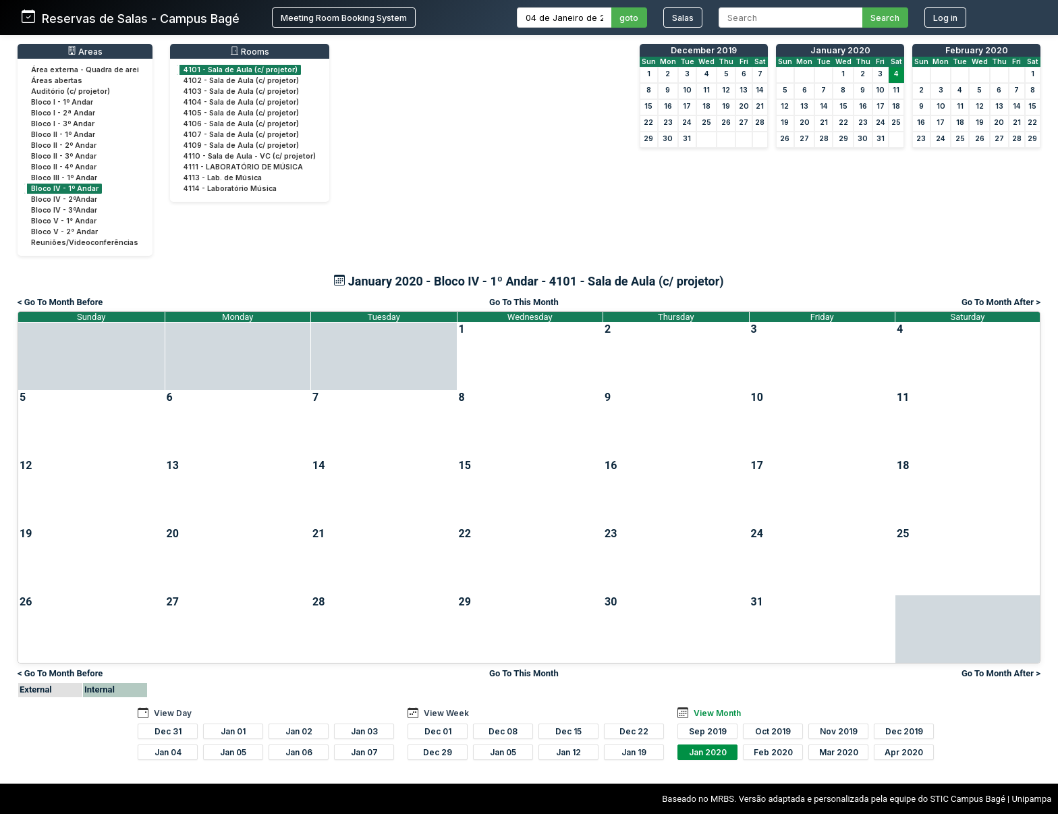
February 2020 (976, 50)
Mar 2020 (838, 752)
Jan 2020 (708, 752)
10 (687, 90)
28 (759, 122)
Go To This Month (524, 302)
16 (668, 106)
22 (648, 122)
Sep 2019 (708, 731)
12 (726, 90)
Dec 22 (633, 731)
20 (744, 106)
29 (648, 138)
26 (726, 122)
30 (668, 138)
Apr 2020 (904, 752)
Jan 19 (633, 752)
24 (687, 122)
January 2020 (840, 50)
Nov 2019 (839, 731)
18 (706, 106)
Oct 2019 (773, 731)
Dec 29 (437, 752)
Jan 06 (298, 752)
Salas (683, 18)
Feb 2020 (773, 752)
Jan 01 (233, 731)
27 (743, 122)
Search (884, 18)
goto (628, 18)
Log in (945, 18)
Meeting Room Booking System (344, 18)
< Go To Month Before (60, 302)
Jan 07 (364, 752)
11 (706, 90)
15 (648, 106)
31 (687, 138)
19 (726, 106)
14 (760, 90)
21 (760, 106)
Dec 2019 (904, 731)
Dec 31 (168, 731)
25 (706, 122)
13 (744, 90)
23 (668, 122)
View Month (717, 713)
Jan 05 (233, 752)
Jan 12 (568, 752)
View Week (446, 713)
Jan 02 (298, 731)
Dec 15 (568, 731)
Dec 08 (503, 731)
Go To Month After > (1001, 302)
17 (687, 106)
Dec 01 (437, 731)
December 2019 (704, 50)
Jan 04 (168, 752)
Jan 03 (364, 731)
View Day (173, 713)
